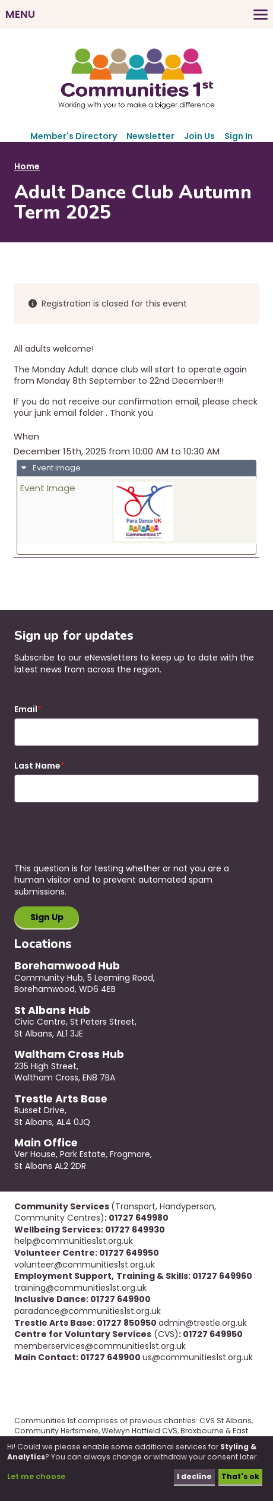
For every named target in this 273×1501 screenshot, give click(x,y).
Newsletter (150, 136)
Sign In (238, 136)
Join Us (199, 136)
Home (27, 166)
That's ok (240, 1476)
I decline (194, 1476)
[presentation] (104, 840)
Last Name (37, 766)
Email (25, 709)
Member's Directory (73, 136)
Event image (56, 467)
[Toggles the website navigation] (136, 14)
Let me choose (36, 1476)
